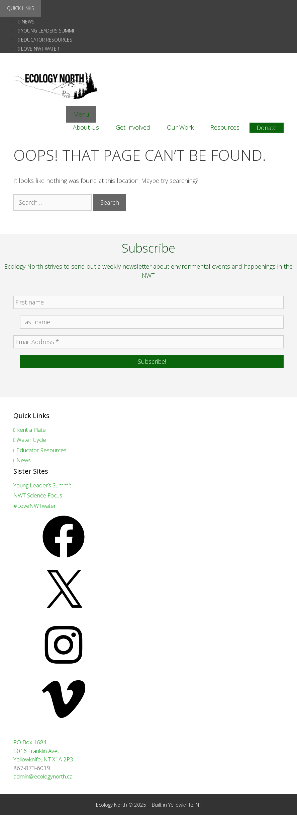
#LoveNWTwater (34, 506)
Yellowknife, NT (184, 804)
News (26, 21)
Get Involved (133, 127)
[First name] (148, 302)
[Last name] (152, 322)
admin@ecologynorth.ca (43, 776)
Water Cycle (29, 440)
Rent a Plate (29, 429)
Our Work (180, 127)
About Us (86, 127)
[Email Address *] (148, 341)
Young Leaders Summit (47, 30)
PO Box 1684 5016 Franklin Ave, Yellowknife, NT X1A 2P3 (43, 750)
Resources (224, 127)
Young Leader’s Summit (42, 485)
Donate (267, 128)
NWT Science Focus (37, 495)
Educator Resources (45, 40)
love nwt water (38, 49)
